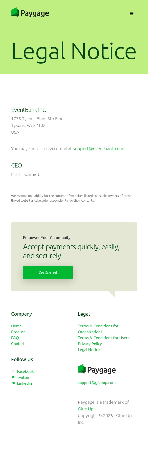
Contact (18, 343)
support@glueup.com (97, 382)
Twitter (20, 377)
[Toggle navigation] (130, 12)
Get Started (48, 272)
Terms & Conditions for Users (103, 337)
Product (18, 331)
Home (16, 325)
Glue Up (86, 408)
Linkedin (21, 382)
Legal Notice (89, 349)
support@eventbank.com (98, 148)
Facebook (22, 371)
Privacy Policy (90, 343)
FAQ (15, 337)
